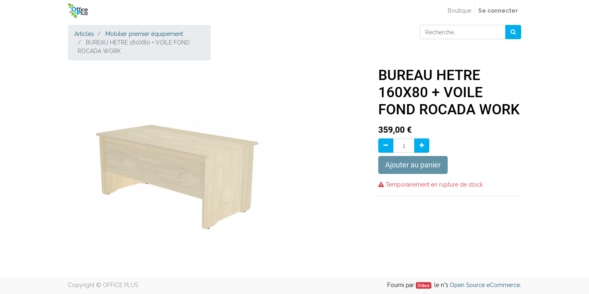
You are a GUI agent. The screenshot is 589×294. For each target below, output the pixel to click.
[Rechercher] (513, 32)
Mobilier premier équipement (144, 34)
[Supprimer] (385, 145)
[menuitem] (459, 10)
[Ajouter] (421, 145)
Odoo (423, 285)
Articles (84, 34)
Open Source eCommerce (485, 285)
